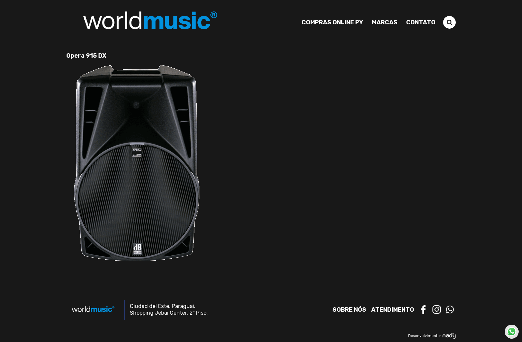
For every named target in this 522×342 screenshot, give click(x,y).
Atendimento (392, 310)
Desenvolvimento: (432, 336)
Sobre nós (349, 310)
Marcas (384, 22)
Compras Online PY (332, 22)
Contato (420, 22)
